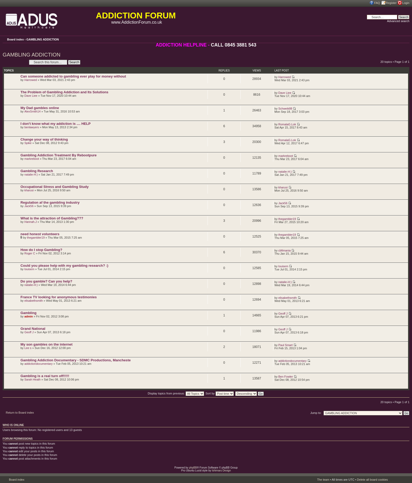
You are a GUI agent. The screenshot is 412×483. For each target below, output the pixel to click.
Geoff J (282, 313)
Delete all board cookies (372, 479)
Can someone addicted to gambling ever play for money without (73, 76)
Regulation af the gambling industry (50, 202)
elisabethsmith (33, 300)
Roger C (29, 253)
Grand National (32, 329)
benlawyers (31, 127)
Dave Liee (31, 95)
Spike (28, 143)
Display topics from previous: (176, 393)
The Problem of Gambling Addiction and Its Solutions (64, 92)
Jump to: (315, 412)
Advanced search (398, 21)
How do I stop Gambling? (41, 250)
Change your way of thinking (44, 139)
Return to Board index (20, 412)
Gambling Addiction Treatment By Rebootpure (58, 155)
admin (28, 316)
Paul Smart (285, 345)
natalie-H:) (31, 174)
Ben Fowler (285, 376)
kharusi (29, 190)
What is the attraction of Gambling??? (51, 218)
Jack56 (29, 206)
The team (323, 479)
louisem (29, 269)
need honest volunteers (39, 234)
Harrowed (30, 79)
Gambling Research (36, 171)
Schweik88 (285, 108)
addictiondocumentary (38, 363)
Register (391, 2)
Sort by (219, 393)
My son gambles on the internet (46, 344)
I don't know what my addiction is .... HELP (55, 124)
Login (405, 2)
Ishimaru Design (221, 470)
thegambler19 (287, 218)
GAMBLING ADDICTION (42, 39)
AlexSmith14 (32, 111)
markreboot (31, 158)
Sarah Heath (32, 379)
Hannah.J (30, 221)
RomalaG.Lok (287, 124)
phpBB (193, 467)
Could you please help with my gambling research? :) (64, 266)
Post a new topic (14, 62)
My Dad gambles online (39, 108)
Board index (15, 39)
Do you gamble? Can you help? (46, 281)
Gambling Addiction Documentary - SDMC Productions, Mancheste (75, 360)
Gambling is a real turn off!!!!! (44, 376)
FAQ (377, 2)
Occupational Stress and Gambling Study (54, 187)
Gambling (28, 313)
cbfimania (284, 250)
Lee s (28, 348)
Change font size (405, 39)
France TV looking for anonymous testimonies (58, 297)
